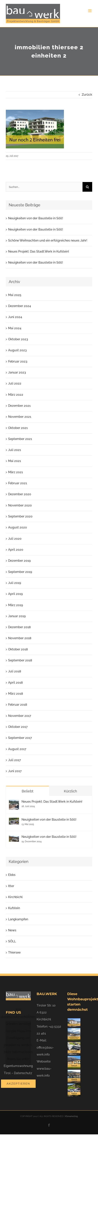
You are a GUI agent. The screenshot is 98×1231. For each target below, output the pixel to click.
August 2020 (17, 527)
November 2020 (20, 505)
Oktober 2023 (18, 339)
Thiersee (14, 952)
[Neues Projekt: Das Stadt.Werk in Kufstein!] (14, 803)
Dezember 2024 (19, 306)
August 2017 (17, 749)
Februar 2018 (17, 704)
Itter (11, 886)
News (12, 930)
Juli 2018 (14, 671)
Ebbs (11, 875)
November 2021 (19, 417)
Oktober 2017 (18, 727)
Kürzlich (70, 791)
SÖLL (12, 941)
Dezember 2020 (19, 494)
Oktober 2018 (18, 649)
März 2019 (15, 605)
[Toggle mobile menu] (90, 11)
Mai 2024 (14, 328)
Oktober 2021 (18, 428)
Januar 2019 (17, 616)
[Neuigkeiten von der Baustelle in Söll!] (14, 821)
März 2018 (15, 693)
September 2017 (20, 738)
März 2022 (15, 394)
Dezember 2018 (19, 627)
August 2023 (17, 350)
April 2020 (15, 549)
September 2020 (20, 516)
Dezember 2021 (19, 405)
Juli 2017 (14, 760)
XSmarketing (71, 1116)
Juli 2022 (14, 383)
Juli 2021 (14, 450)
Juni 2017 (15, 771)
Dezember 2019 (19, 560)
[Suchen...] (44, 187)
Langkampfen (18, 919)
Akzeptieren (18, 1083)
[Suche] (87, 187)
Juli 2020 (14, 538)
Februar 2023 (17, 361)
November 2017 (19, 716)
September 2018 (20, 660)
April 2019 (15, 594)
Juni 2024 (15, 317)
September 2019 (20, 572)
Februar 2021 (17, 483)
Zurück (87, 94)
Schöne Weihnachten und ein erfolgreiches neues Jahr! (47, 240)
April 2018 (15, 682)
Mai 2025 (14, 295)
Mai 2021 (14, 461)
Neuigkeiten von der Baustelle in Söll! (35, 218)
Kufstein (14, 908)
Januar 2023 (17, 372)
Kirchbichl (15, 897)
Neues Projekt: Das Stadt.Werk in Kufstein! (38, 251)
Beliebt (27, 791)
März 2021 (15, 472)
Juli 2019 (14, 583)
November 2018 (19, 638)
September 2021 (20, 439)
